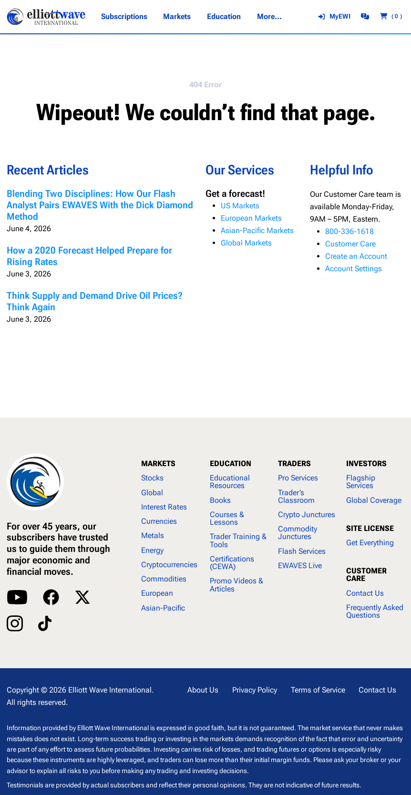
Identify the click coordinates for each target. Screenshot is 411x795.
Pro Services (298, 477)
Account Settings (353, 268)
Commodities (163, 578)
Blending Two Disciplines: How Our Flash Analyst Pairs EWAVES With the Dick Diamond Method (100, 205)
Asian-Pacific (163, 607)
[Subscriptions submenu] (124, 16)
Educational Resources (230, 481)
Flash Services (302, 551)
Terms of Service (318, 689)
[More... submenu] (269, 16)
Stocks (152, 477)
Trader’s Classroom (296, 496)
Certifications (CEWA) (232, 562)
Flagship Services (360, 481)
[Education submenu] (223, 16)
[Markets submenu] (176, 16)
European (157, 593)
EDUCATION (230, 463)
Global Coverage (373, 500)
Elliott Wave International (110, 689)
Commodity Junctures (297, 532)
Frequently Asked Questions (374, 611)
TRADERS (294, 463)
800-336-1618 (349, 231)
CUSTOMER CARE (366, 574)
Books (220, 500)
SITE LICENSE (370, 528)
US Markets (240, 205)
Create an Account (356, 256)
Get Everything (370, 542)
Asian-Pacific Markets (257, 230)
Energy (152, 550)
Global (152, 492)
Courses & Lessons (227, 518)
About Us (202, 689)
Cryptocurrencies (169, 564)
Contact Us (365, 593)
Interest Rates (164, 506)
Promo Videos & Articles (236, 584)
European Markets (251, 218)
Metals (152, 535)
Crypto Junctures (306, 514)
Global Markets (246, 242)
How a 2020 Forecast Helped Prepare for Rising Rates (89, 256)
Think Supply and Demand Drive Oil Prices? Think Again (95, 301)
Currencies (159, 521)
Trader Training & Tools (238, 540)
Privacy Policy (254, 689)
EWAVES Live (300, 565)
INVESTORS (366, 463)
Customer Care (350, 243)
